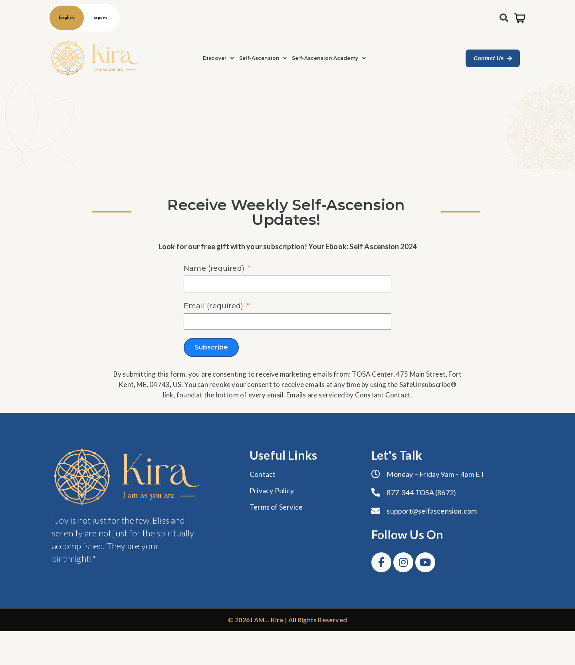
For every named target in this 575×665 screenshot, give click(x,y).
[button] (218, 58)
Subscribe (211, 347)
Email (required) (213, 306)
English (66, 18)
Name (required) (214, 268)
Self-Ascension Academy (329, 58)
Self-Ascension (263, 58)
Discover (218, 58)
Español (101, 18)
